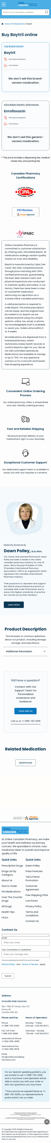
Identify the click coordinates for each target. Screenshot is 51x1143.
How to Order (9, 886)
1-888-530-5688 (10, 1033)
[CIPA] (25, 192)
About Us (7, 880)
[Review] (25, 212)
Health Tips (8, 912)
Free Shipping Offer (37, 895)
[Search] (46, 12)
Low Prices (32, 900)
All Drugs (7, 906)
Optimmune (25, 762)
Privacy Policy (34, 906)
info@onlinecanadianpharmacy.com (13, 1058)
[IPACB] (25, 233)
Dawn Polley (33, 865)
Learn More (16, 604)
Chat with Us (25, 711)
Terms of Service (30, 964)
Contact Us (32, 921)
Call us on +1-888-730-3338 (25, 721)
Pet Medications (18, 24)
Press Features (34, 871)
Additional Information (26, 651)
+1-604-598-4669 (10, 1041)
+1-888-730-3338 (10, 1025)
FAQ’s (5, 917)
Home (7, 24)
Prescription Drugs (12, 865)
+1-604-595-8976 (10, 1049)
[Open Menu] (4, 4)
